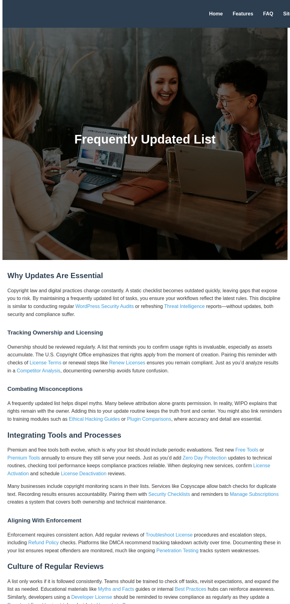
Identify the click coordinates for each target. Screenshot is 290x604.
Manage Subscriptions (254, 494)
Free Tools (246, 449)
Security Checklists (169, 494)
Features (243, 13)
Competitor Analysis (38, 370)
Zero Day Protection (204, 457)
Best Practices (190, 589)
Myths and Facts (116, 589)
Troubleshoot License (169, 534)
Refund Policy (43, 542)
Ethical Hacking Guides (94, 419)
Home (216, 13)
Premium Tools (23, 457)
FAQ (268, 13)
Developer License (91, 597)
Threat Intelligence (184, 306)
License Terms (45, 362)
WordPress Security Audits (105, 306)
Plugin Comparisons (149, 419)
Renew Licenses (127, 362)
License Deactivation (83, 473)
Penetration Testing (177, 550)
